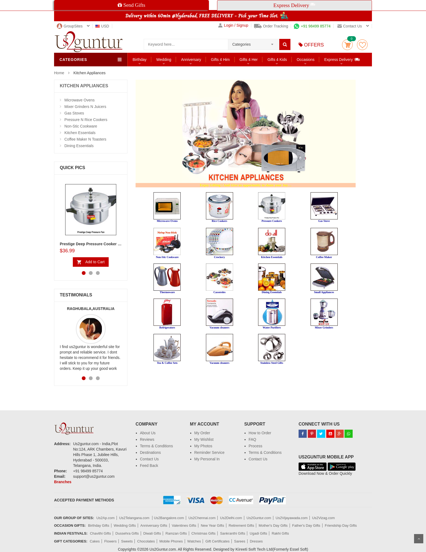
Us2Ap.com (105, 518)
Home (59, 73)
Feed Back (149, 465)
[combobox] (253, 42)
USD (102, 26)
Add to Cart (95, 262)
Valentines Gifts (184, 525)
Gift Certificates (217, 541)
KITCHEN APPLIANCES (84, 85)
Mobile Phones (171, 541)
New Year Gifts (212, 525)
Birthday (139, 59)
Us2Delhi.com (231, 518)
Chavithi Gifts (100, 533)
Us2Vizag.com (323, 518)
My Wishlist (204, 439)
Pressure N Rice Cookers (85, 119)
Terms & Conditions (156, 446)
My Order (202, 433)
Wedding (163, 59)
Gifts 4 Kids (277, 59)
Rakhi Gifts (280, 533)
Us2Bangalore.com (169, 518)
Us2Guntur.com (259, 518)
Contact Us (149, 459)
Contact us (349, 26)
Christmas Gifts (203, 533)
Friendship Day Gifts (341, 525)
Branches (62, 482)
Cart (347, 44)
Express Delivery (342, 59)
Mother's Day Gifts (273, 525)
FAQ (252, 439)
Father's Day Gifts (306, 525)
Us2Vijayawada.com (292, 518)
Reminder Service (209, 452)
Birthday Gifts (98, 525)
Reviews (147, 439)
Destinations (150, 452)
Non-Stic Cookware (80, 126)
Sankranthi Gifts (232, 533)
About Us (148, 433)
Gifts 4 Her (249, 59)
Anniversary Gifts (153, 525)
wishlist (362, 44)
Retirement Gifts (241, 525)
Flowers (110, 541)
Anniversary (191, 59)
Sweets (127, 541)
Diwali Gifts (152, 533)
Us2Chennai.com (202, 518)
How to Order (260, 433)
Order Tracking (271, 26)
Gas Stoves (74, 113)
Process (255, 446)
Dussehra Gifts (127, 533)
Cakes (95, 541)
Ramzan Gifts (176, 533)
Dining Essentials (78, 146)
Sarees (239, 541)
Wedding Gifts (125, 525)
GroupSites (70, 26)
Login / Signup (233, 25)
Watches (194, 541)
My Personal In (207, 459)
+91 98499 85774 (312, 26)
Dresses (256, 541)
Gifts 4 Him (220, 59)
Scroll (418, 538)
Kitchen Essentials (79, 133)
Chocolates (146, 541)
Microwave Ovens (79, 100)
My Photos (203, 446)
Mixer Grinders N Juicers (85, 106)
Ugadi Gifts (258, 533)
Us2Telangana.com (135, 518)
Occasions (305, 59)
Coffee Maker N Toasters (85, 139)
